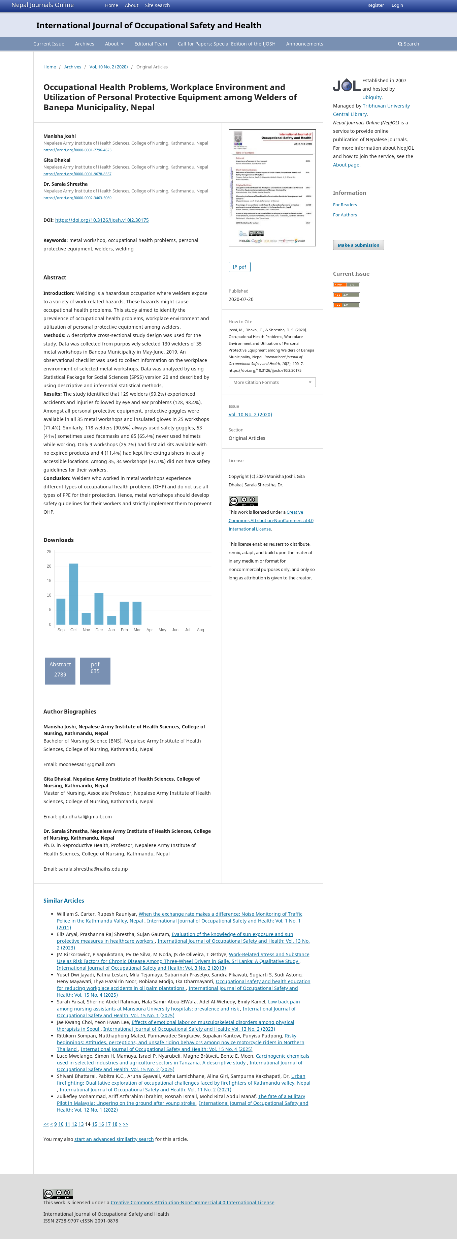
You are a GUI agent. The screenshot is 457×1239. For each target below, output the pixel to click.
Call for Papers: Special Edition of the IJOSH (226, 43)
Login (397, 5)
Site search (157, 5)
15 (94, 1124)
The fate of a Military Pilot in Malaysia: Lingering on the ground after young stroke (181, 1099)
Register (375, 5)
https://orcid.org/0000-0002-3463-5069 (77, 198)
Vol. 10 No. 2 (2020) (109, 67)
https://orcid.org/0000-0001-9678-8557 (77, 174)
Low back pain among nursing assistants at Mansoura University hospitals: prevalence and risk (178, 1004)
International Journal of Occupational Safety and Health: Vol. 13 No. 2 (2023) (189, 1029)
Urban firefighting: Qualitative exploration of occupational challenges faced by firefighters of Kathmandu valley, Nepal (184, 1079)
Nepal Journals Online (42, 5)
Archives (84, 43)
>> (125, 1124)
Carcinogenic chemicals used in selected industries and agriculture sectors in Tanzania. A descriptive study (183, 1059)
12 (74, 1124)
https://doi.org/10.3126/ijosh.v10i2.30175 (102, 220)
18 (115, 1124)
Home (111, 5)
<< (46, 1124)
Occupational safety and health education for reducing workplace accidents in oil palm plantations (184, 984)
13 (81, 1124)
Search (408, 43)
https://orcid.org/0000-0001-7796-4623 (77, 150)
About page (346, 164)
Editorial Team (150, 43)
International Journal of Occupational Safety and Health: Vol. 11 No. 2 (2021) (145, 1089)
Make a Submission (359, 245)
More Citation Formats (256, 382)
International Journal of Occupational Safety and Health (149, 25)
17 (108, 1124)
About (131, 5)
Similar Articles (63, 900)
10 (61, 1124)
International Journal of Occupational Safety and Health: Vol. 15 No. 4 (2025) (167, 1049)
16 (101, 1124)
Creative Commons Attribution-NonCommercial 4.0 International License (271, 520)
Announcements (304, 43)
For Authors (345, 215)
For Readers (345, 205)
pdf (242, 267)
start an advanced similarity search (114, 1139)
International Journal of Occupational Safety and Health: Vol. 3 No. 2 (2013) (141, 968)
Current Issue (48, 43)
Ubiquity (372, 97)
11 (67, 1124)
